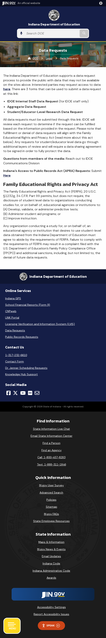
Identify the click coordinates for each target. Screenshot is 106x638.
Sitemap (51, 507)
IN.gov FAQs (51, 514)
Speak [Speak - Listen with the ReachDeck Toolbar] (51, 625)
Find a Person (51, 443)
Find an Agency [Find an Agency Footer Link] (51, 450)
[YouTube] (23, 393)
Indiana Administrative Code (51, 570)
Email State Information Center (51, 436)
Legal (49, 58)
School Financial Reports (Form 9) (27, 305)
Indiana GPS (13, 298)
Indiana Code (51, 563)
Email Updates (51, 556)
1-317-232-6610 (16, 355)
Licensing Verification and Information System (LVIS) (40, 324)
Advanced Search (51, 492)
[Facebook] (8, 393)
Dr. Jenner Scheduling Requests (26, 368)
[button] (101, 3)
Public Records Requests (21, 337)
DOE (35, 58)
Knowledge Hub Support (21, 374)
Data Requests (15, 330)
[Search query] (51, 33)
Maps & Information (51, 542)
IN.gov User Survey (51, 485)
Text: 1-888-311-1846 (51, 464)
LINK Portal (12, 317)
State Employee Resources (51, 521)
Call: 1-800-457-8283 (51, 457)
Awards (51, 577)
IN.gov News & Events (51, 549)
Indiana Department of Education (54, 24)
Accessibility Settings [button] (51, 607)
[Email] (37, 393)
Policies (51, 500)
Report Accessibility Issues (51, 614)
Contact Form (14, 361)
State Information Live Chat (51, 429)
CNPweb (10, 311)
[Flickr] (30, 393)
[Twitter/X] (15, 393)
